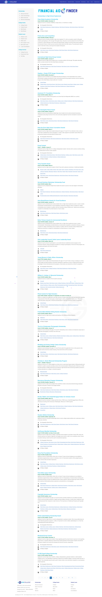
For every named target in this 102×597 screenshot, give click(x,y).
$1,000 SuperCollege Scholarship (47, 553)
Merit (54, 590)
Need (54, 588)
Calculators (73, 588)
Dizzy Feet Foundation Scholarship (48, 453)
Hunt (80, 169)
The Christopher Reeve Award (46, 110)
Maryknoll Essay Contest (45, 535)
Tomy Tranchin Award (44, 164)
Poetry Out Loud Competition (46, 36)
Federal (54, 584)
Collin (45, 169)
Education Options (71, 1)
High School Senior (74, 27)
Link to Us (55, 594)
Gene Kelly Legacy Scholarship (47, 473)
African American (23, 13)
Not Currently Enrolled (50, 287)
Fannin (63, 169)
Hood (77, 169)
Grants (88, 1)
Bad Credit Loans (23, 44)
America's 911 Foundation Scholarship (49, 93)
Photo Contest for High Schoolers (47, 294)
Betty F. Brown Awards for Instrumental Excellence (52, 220)
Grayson (66, 169)
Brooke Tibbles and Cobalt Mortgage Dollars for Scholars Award (56, 397)
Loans (92, 1)
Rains (67, 171)
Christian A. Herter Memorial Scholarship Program (52, 361)
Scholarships (83, 1)
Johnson (42, 171)
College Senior (43, 84)
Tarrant (79, 171)
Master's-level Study (68, 84)
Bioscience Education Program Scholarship (50, 380)
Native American (23, 17)
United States (43, 82)
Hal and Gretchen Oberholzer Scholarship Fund (51, 182)
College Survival (96, 1)
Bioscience (52, 391)
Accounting (42, 410)
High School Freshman (64, 27)
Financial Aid (77, 1)
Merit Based (22, 29)
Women (36, 590)
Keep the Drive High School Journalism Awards (51, 127)
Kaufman (46, 171)
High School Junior (44, 50)
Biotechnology (58, 391)
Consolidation (74, 590)
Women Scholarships (24, 19)
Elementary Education (73, 195)
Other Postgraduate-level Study (61, 285)
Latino (36, 588)
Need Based (22, 31)
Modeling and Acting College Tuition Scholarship (52, 344)
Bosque (42, 169)
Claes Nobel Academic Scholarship (48, 19)
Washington (42, 404)
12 (68, 577)
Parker (63, 171)
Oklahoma (42, 317)
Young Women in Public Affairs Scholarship (50, 257)
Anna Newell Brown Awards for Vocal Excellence (52, 200)
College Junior (76, 84)
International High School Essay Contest (49, 57)
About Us (34, 594)
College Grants (23, 25)
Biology (48, 391)
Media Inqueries (45, 594)
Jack (82, 169)
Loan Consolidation (24, 46)
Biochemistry (43, 391)
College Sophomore (70, 86)
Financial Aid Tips (23, 54)
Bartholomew (43, 211)
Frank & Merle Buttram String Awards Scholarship (52, 312)
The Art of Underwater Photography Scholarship (52, 326)
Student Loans (23, 36)
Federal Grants (23, 27)
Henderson (71, 169)
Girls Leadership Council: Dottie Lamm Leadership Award (54, 239)
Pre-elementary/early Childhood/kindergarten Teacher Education (54, 195)
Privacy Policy (39, 594)
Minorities (55, 586)
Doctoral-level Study (73, 285)
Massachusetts (43, 371)
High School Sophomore (45, 27)
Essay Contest (42, 145)
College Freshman (55, 27)
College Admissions (63, 1)
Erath (60, 169)
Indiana (41, 189)
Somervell (75, 171)
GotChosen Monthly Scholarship (47, 431)
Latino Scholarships (24, 15)
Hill (75, 169)
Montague (51, 171)
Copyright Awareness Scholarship (47, 494)
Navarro (55, 171)
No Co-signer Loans (24, 42)
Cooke (48, 169)
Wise (44, 173)
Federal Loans (23, 38)
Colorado (42, 248)
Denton (54, 169)
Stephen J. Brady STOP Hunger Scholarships (51, 73)
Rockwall (70, 171)
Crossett (42, 281)
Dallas (51, 169)
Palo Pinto (60, 171)
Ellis (57, 169)
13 (72, 577)
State (72, 586)
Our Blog (22, 56)
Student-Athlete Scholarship (46, 415)
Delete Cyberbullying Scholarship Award (49, 516)
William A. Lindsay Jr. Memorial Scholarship (50, 275)
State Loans (22, 40)
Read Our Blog (51, 594)
